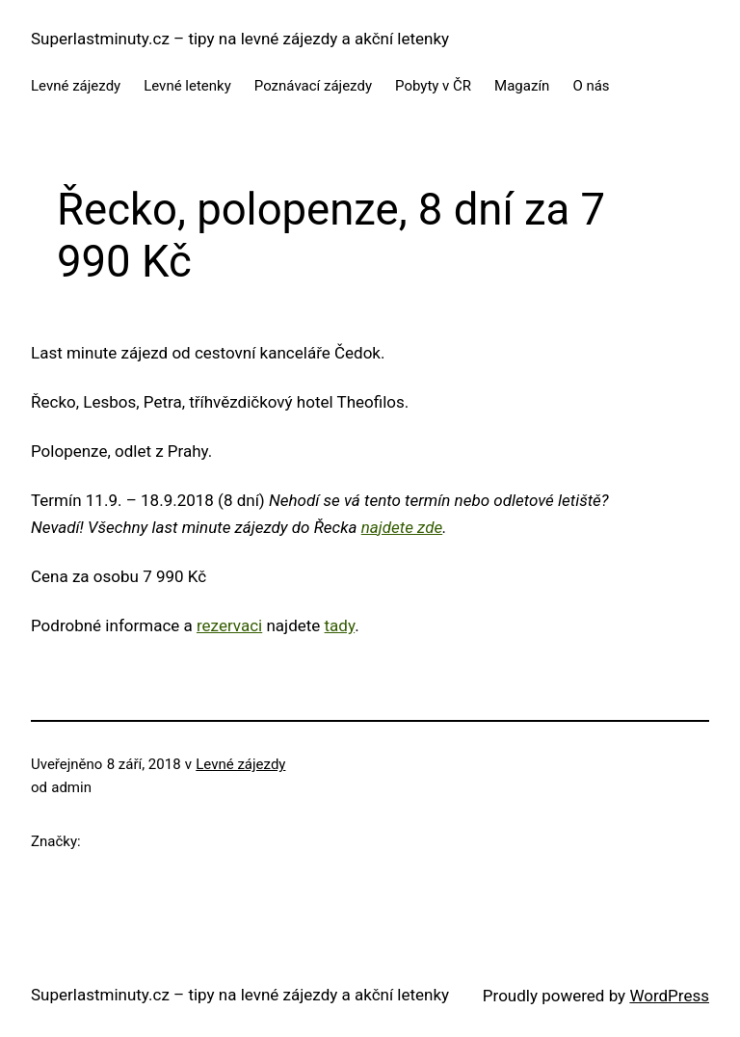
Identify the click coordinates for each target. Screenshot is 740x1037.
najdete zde (401, 527)
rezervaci (229, 625)
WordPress (669, 995)
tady (340, 625)
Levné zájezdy (240, 764)
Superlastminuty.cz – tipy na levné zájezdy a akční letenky (240, 38)
